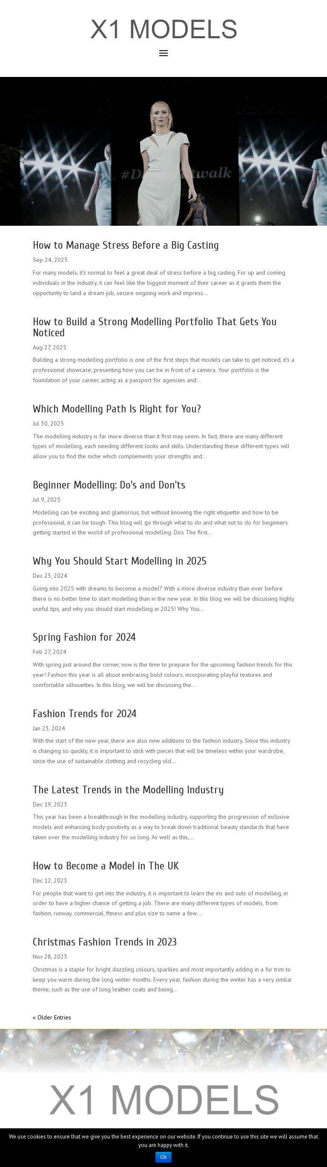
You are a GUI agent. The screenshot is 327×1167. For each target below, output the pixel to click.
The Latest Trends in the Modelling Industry (128, 790)
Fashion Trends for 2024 (85, 713)
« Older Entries (52, 1017)
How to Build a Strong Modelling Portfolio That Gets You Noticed (155, 327)
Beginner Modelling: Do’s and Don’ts (109, 485)
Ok (163, 1157)
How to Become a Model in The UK (106, 866)
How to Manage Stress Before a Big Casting (126, 245)
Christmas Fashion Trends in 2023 (105, 942)
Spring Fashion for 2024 (84, 637)
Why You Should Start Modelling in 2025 (120, 561)
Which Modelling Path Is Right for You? (117, 409)
